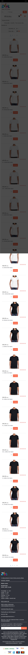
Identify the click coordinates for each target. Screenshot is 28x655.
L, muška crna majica (7, 372)
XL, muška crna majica (7, 425)
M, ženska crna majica (7, 320)
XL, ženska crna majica (7, 504)
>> (17, 565)
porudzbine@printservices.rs (7, 616)
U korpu (15, 270)
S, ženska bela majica (7, 267)
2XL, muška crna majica (7, 451)
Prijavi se (24, 628)
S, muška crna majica (7, 478)
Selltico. (20, 643)
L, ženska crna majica (7, 346)
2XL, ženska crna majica (8, 557)
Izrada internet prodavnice (12, 643)
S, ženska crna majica (7, 530)
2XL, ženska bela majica (8, 293)
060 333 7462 (4, 614)
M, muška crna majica (7, 399)
